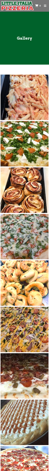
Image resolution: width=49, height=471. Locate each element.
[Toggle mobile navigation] (45, 6)
